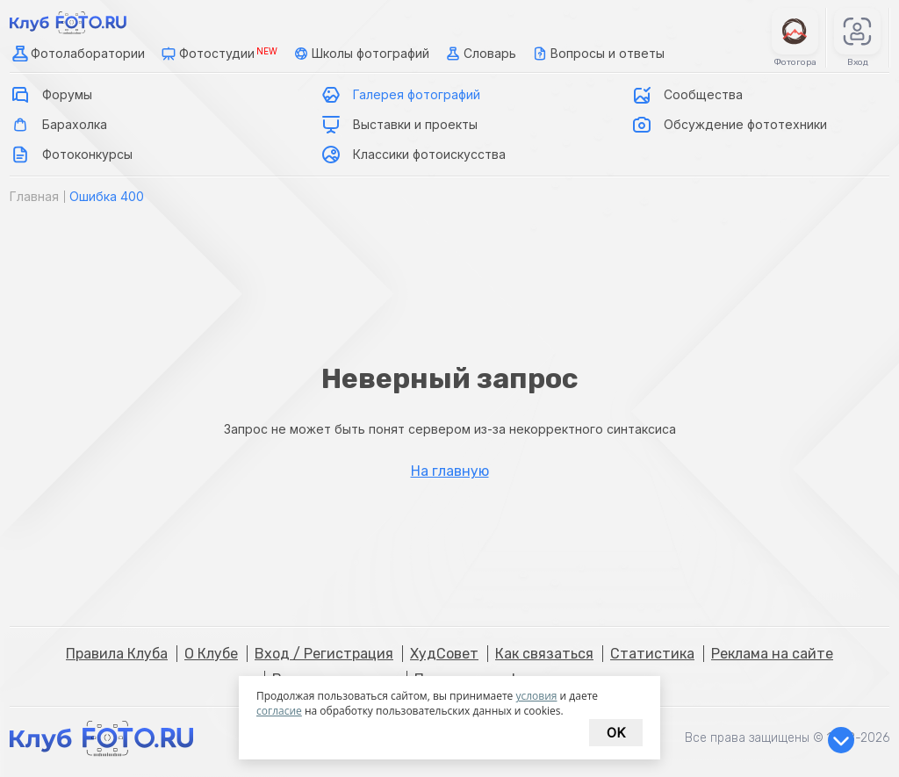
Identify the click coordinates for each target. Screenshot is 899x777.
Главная (34, 196)
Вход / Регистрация (324, 653)
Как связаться (544, 653)
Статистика (652, 653)
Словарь (479, 53)
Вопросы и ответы (597, 53)
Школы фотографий (360, 53)
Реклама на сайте (772, 653)
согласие (279, 710)
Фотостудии (217, 53)
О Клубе (211, 653)
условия (536, 695)
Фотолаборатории (77, 53)
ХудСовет (444, 653)
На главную (450, 471)
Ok (616, 732)
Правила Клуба (117, 653)
